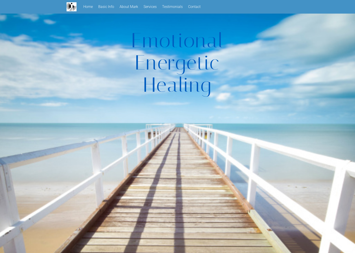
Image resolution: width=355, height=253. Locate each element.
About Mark (129, 7)
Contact (194, 7)
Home (88, 7)
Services (150, 7)
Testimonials (172, 7)
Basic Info (106, 7)
